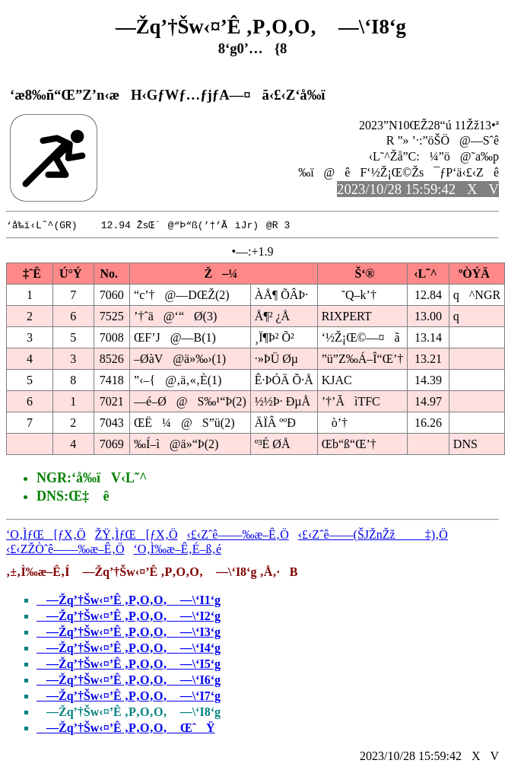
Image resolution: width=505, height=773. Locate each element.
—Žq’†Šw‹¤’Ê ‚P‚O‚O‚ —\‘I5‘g (129, 664)
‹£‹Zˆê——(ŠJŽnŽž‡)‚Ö (373, 535)
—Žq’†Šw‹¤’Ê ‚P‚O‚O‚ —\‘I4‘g (129, 648)
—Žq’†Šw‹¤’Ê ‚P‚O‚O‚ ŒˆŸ (126, 728)
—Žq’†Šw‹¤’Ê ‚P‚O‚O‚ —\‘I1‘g (129, 600)
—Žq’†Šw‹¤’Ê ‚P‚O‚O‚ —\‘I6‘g (129, 680)
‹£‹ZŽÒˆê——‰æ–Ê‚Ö (65, 549)
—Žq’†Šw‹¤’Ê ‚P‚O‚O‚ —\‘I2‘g (129, 616)
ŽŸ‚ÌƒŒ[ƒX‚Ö (136, 535)
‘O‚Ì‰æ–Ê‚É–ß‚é (178, 549)
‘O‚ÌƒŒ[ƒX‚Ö (46, 535)
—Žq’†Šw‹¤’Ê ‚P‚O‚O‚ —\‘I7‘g (129, 696)
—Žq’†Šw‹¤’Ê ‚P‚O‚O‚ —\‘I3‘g (129, 632)
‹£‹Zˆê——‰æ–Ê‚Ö (238, 535)
